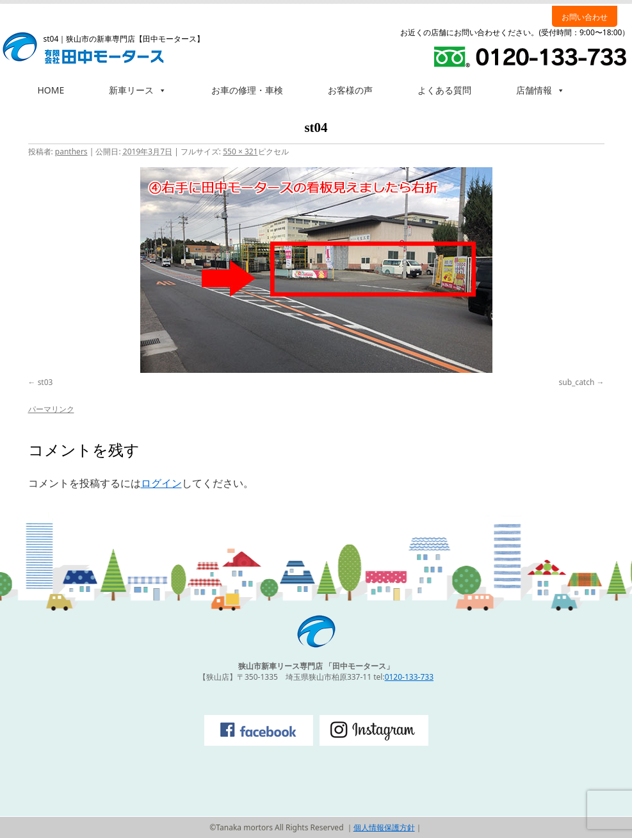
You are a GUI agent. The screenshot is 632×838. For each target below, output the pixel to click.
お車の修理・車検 (247, 90)
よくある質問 (444, 90)
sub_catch (577, 382)
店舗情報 (540, 90)
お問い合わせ (585, 17)
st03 (45, 382)
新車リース (137, 90)
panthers (71, 151)
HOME (51, 90)
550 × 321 (240, 151)
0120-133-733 (409, 676)
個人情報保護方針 (384, 827)
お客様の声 (350, 90)
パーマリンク (51, 409)
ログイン (161, 483)
